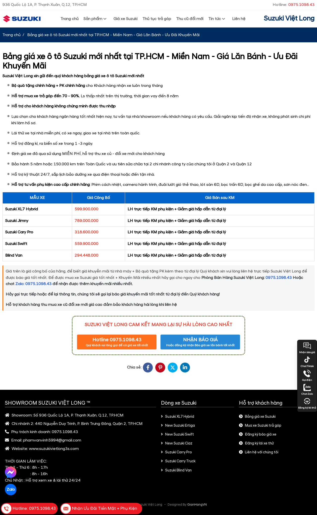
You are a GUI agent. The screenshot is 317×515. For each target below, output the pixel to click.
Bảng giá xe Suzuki (257, 417)
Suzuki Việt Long (289, 18)
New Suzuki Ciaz (176, 443)
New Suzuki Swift (177, 434)
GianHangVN (197, 505)
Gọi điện (307, 376)
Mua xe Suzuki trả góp (260, 425)
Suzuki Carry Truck (178, 461)
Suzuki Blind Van (176, 470)
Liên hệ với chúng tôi (258, 452)
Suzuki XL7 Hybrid (177, 417)
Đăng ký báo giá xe (257, 434)
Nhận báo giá (307, 348)
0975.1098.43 (278, 277)
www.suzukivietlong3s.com (54, 448)
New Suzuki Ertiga (178, 425)
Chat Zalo (307, 389)
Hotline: (294, 4)
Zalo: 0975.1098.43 (33, 283)
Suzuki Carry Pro (176, 452)
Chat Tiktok (307, 362)
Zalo (10, 489)
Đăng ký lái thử (307, 403)
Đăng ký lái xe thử (256, 443)
